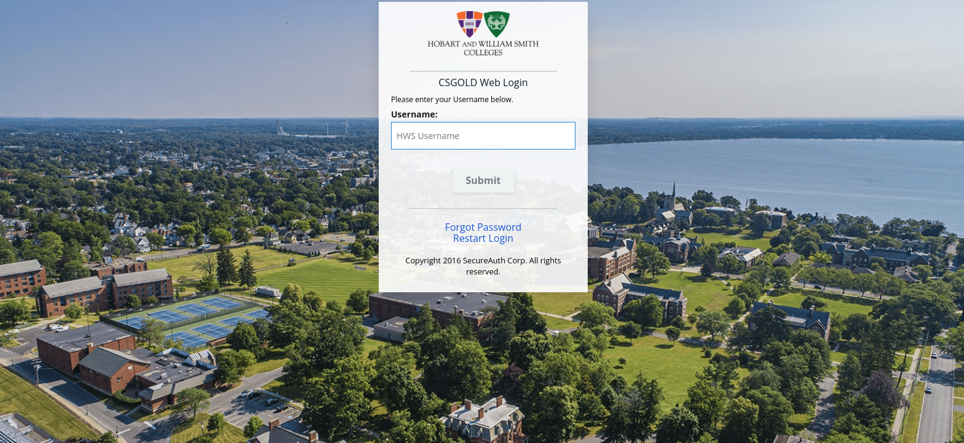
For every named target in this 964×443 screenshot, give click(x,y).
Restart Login (483, 238)
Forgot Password (483, 227)
